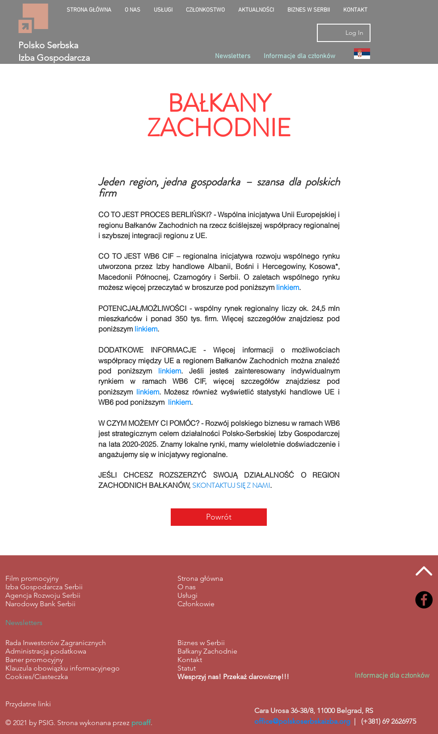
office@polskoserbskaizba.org (302, 721)
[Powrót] (219, 517)
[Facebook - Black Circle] (424, 599)
